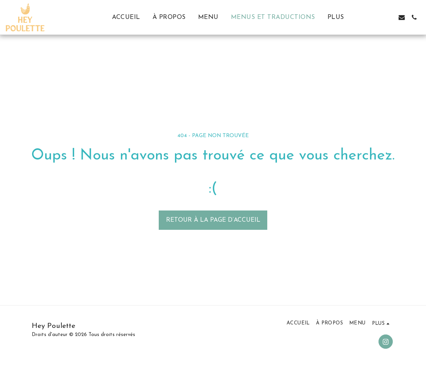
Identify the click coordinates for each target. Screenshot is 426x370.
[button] (377, 17)
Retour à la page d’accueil (213, 220)
